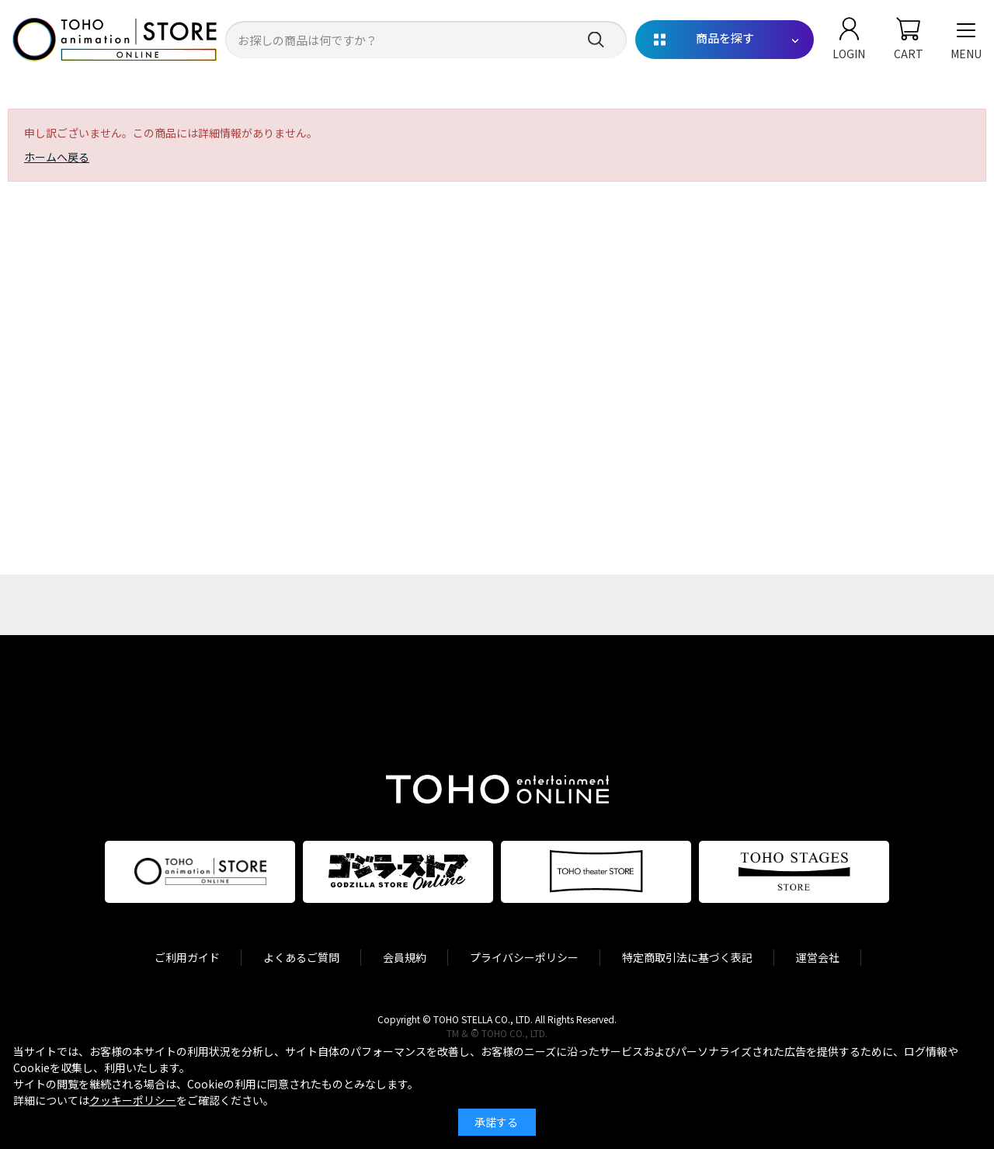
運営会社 (817, 957)
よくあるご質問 (301, 957)
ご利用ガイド (187, 957)
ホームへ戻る (56, 157)
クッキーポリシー (132, 1100)
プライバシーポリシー (524, 957)
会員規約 (404, 957)
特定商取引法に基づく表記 (687, 957)
